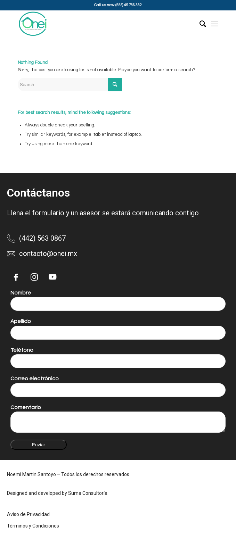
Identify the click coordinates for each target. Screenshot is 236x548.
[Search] (199, 24)
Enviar (38, 444)
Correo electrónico (34, 378)
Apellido (20, 321)
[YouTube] (52, 277)
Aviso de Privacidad (28, 514)
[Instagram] (34, 277)
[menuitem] (199, 24)
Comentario (25, 407)
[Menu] (214, 24)
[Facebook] (15, 277)
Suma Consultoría (87, 493)
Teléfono (21, 350)
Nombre (20, 293)
